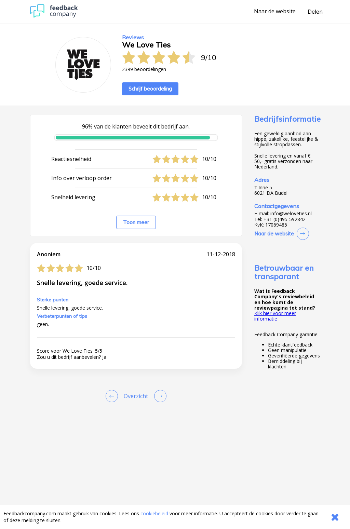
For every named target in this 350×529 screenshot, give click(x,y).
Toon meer (136, 222)
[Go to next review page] (158, 396)
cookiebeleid (154, 513)
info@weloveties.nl (291, 213)
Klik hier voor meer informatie (275, 316)
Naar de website (275, 11)
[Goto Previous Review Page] (113, 396)
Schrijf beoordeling (150, 88)
